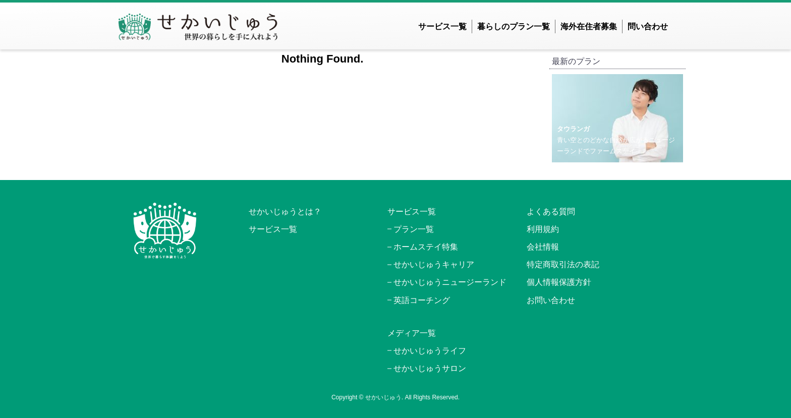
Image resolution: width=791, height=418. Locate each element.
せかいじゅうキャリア (433, 264)
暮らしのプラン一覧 (513, 26)
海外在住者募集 (588, 26)
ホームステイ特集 (425, 247)
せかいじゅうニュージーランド (449, 282)
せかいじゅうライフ (429, 350)
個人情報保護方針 (559, 282)
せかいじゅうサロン (429, 368)
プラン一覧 (413, 229)
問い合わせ (648, 26)
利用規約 (543, 229)
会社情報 (543, 247)
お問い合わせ (551, 300)
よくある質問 (551, 211)
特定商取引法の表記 (563, 264)
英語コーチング (421, 300)
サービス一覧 (442, 26)
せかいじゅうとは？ (285, 211)
